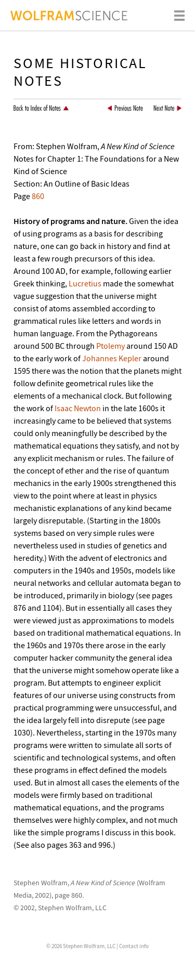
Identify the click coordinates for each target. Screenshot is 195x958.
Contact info (134, 946)
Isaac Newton (78, 408)
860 (38, 196)
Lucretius (85, 283)
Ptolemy (110, 345)
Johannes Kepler (111, 358)
